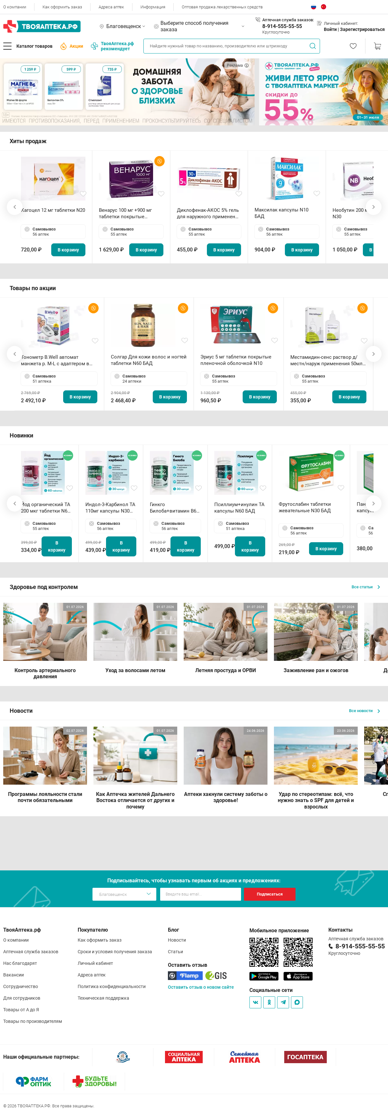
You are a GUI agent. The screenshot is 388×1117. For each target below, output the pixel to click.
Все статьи (366, 586)
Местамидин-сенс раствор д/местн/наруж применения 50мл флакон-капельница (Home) (326, 360)
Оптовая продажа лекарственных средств (222, 7)
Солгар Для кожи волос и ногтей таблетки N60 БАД (149, 360)
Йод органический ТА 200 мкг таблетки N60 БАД (45, 508)
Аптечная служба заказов (30, 951)
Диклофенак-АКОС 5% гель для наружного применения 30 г (209, 213)
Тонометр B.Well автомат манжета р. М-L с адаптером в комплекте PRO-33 (55, 360)
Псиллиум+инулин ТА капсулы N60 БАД (239, 508)
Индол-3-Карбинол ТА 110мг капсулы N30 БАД (110, 508)
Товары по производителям (32, 1021)
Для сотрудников (21, 998)
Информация (153, 7)
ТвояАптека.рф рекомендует (112, 46)
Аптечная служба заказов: (288, 19)
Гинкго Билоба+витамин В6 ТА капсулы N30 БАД (174, 508)
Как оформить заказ (62, 7)
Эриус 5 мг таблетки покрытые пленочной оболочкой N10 (235, 360)
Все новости (364, 710)
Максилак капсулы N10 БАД (281, 213)
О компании (14, 7)
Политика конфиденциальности (112, 986)
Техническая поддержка (103, 998)
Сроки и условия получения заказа (115, 951)
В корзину (68, 249)
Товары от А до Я (21, 1009)
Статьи (175, 951)
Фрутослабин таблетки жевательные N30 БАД (305, 507)
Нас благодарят (20, 963)
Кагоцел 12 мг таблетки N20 (53, 210)
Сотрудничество (20, 986)
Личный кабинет (95, 963)
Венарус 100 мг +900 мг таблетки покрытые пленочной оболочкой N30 (130, 213)
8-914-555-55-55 (282, 26)
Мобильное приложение (279, 930)
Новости (177, 940)
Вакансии (13, 974)
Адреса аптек (111, 7)
